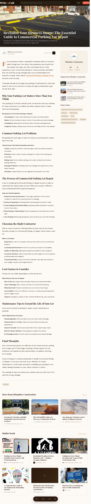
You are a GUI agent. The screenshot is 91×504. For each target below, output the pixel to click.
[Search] (45, 3)
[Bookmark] (49, 499)
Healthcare (65, 116)
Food (72, 116)
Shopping (82, 119)
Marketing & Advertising (68, 122)
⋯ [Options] (54, 53)
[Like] (37, 499)
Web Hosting (73, 113)
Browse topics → (82, 433)
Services (5, 384)
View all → (84, 395)
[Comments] (43, 499)
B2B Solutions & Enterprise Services (72, 109)
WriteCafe (7, 3)
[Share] (55, 499)
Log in (78, 3)
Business (64, 113)
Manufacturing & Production (69, 119)
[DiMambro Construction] (4, 53)
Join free (86, 3)
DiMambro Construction (15, 52)
